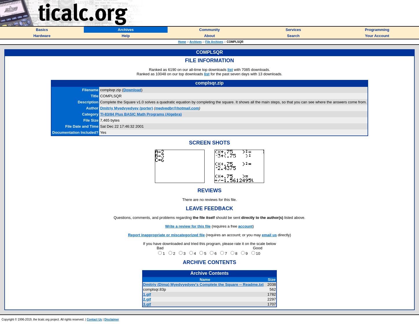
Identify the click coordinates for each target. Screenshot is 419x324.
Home (182, 41)
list (230, 69)
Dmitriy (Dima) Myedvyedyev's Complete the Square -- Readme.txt (203, 284)
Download (132, 90)
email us (269, 235)
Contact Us (94, 319)
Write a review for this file (188, 226)
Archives (196, 41)
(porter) (126, 108)
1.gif (147, 294)
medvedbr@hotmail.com (177, 108)
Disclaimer (111, 319)
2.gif (147, 299)
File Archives (214, 41)
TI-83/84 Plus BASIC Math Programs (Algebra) (140, 114)
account (245, 226)
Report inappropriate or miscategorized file (166, 235)
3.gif (147, 304)
